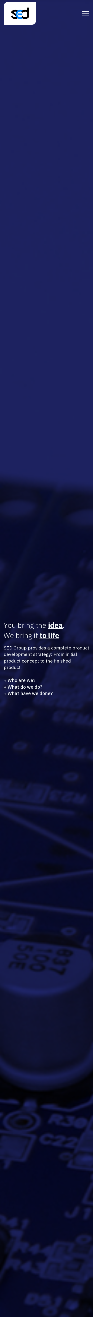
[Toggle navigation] (85, 13)
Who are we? (21, 680)
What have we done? (30, 693)
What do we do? (25, 687)
